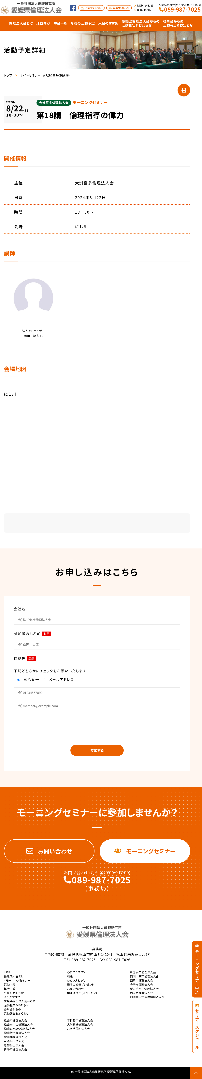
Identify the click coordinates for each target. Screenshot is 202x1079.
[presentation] (97, 725)
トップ (8, 75)
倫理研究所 (144, 10)
